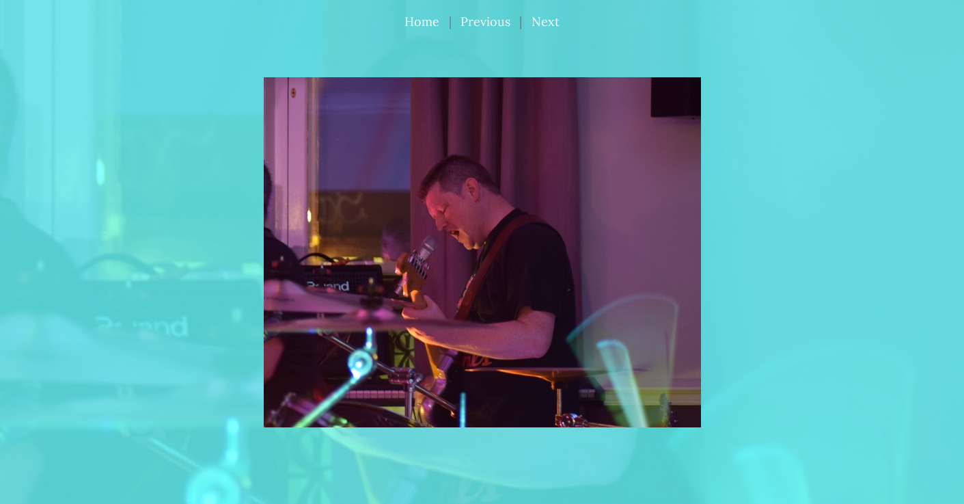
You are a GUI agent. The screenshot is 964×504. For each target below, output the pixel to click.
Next (546, 21)
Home (421, 21)
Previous (485, 21)
